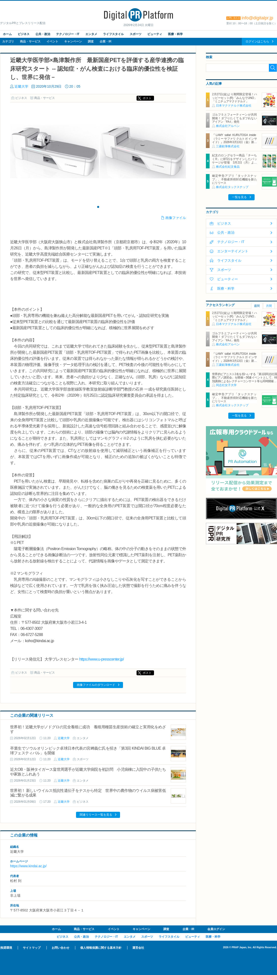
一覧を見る (239, 197)
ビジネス (24, 34)
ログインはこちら (257, 41)
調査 (91, 41)
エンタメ (91, 34)
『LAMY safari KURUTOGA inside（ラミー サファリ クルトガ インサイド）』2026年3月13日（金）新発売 (234, 140)
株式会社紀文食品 (228, 166)
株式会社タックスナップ (232, 187)
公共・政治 (42, 34)
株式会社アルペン (228, 126)
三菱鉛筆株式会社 (228, 146)
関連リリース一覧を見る (96, 814)
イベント (52, 41)
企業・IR (105, 41)
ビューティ (154, 34)
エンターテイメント (232, 251)
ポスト (147, 98)
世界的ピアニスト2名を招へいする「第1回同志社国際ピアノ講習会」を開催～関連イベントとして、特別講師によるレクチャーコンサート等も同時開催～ (244, 377)
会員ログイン (216, 929)
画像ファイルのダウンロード (96, 685)
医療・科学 (175, 34)
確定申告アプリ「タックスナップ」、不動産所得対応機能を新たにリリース (234, 179)
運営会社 (138, 947)
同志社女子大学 (226, 385)
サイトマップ (32, 947)
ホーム (7, 34)
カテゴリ (8, 41)
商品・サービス (30, 41)
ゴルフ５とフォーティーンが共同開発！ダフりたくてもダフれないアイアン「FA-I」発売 (234, 118)
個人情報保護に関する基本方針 (101, 947)
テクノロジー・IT (67, 34)
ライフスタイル (113, 34)
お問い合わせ (60, 947)
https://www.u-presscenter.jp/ (101, 659)
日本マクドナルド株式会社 (233, 105)
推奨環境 (6, 947)
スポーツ (135, 34)
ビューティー (227, 279)
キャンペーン (73, 41)
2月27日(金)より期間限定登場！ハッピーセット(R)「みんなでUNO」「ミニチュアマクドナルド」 (234, 98)
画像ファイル (175, 218)
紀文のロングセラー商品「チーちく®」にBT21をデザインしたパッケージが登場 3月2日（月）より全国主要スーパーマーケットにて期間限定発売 (234, 162)
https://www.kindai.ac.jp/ (28, 866)
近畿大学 (21, 86)
